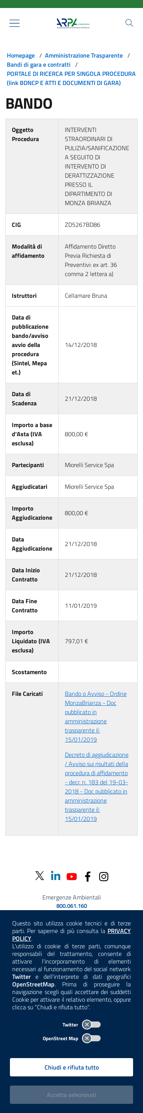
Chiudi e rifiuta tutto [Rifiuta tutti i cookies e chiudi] (72, 1067)
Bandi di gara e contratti (39, 64)
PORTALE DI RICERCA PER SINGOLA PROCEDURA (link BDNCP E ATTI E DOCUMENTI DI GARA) (71, 78)
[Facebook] (88, 875)
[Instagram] (104, 875)
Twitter (82, 1024)
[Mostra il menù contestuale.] (14, 23)
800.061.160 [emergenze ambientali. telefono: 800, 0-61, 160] (71, 906)
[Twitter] (40, 876)
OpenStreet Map (72, 1038)
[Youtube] (72, 875)
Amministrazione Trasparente (84, 55)
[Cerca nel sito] (129, 23)
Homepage (21, 55)
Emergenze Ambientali (71, 897)
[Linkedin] (56, 875)
